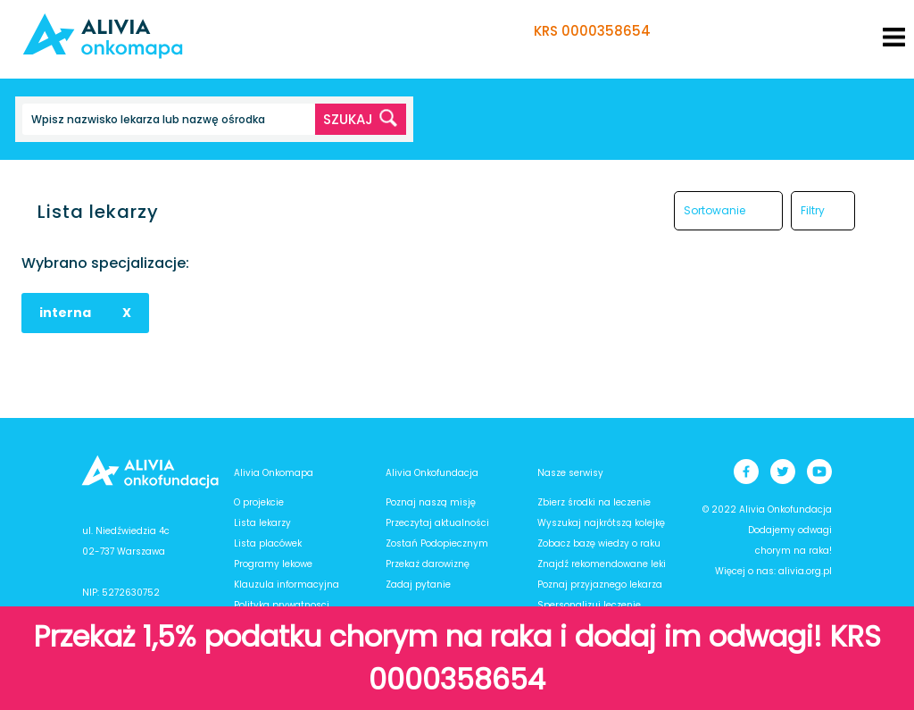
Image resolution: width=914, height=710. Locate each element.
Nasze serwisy (570, 473)
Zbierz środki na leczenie (594, 502)
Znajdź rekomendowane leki (601, 564)
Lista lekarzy (262, 523)
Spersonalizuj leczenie (589, 605)
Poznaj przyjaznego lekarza (599, 584)
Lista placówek (268, 543)
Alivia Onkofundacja (432, 473)
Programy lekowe (273, 564)
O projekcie (259, 502)
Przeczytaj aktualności (437, 523)
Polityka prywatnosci (281, 605)
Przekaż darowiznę (427, 564)
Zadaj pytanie (418, 584)
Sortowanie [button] (714, 210)
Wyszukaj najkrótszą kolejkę (601, 523)
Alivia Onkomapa (273, 473)
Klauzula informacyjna (286, 584)
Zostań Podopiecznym (437, 543)
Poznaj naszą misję (431, 502)
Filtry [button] (813, 210)
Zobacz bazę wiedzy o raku (599, 543)
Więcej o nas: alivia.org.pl (773, 571)
